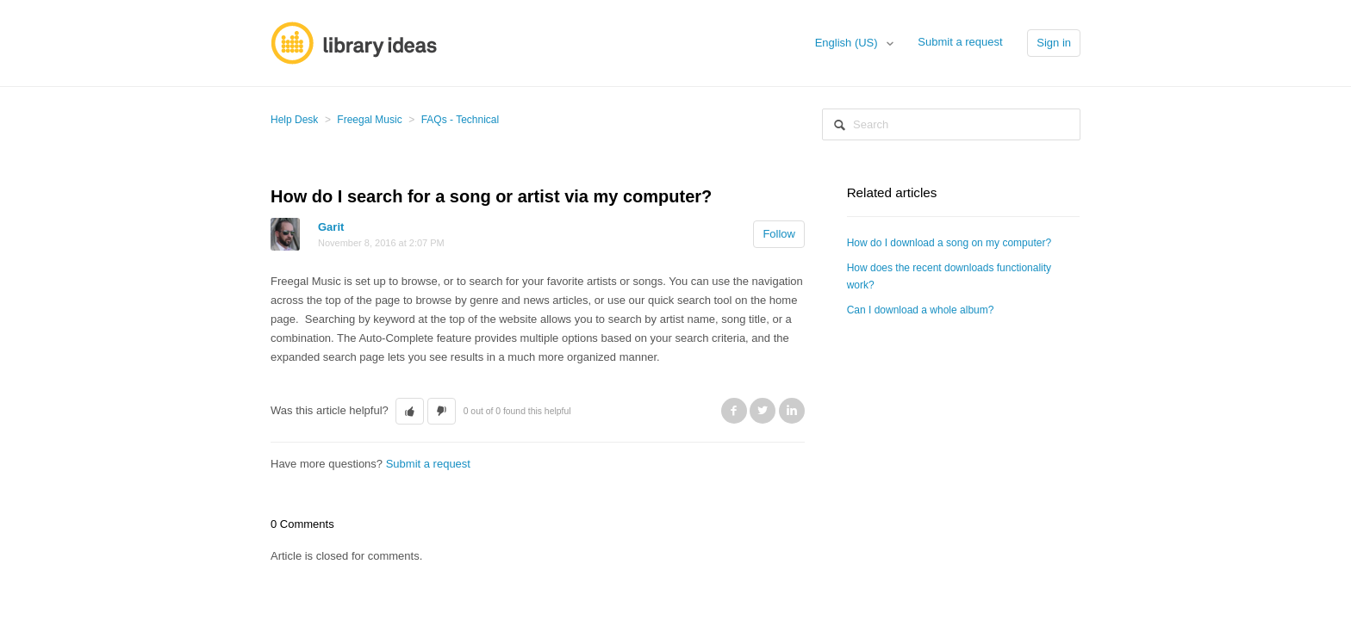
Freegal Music (369, 120)
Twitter (762, 411)
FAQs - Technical (460, 120)
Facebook (734, 411)
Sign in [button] (1054, 42)
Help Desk (294, 120)
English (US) (848, 42)
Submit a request (960, 41)
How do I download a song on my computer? (949, 243)
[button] (409, 411)
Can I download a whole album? (920, 310)
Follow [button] (779, 233)
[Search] (951, 124)
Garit (331, 226)
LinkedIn (792, 411)
